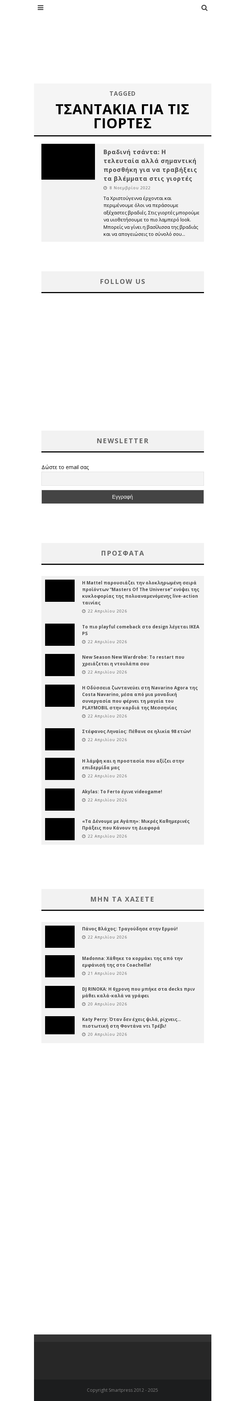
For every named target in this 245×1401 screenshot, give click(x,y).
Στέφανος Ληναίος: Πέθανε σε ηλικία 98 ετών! (136, 731)
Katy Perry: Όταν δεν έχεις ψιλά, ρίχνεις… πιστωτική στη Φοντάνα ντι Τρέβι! (131, 1022)
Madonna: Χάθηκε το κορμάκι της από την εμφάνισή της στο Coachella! (132, 961)
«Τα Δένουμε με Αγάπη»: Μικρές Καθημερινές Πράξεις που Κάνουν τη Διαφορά (136, 824)
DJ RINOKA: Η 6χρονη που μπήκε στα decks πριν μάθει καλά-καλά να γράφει (138, 992)
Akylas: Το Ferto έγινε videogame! (122, 791)
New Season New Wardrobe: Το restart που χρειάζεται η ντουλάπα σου (133, 660)
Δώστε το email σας (65, 467)
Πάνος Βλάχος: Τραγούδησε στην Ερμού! (130, 929)
